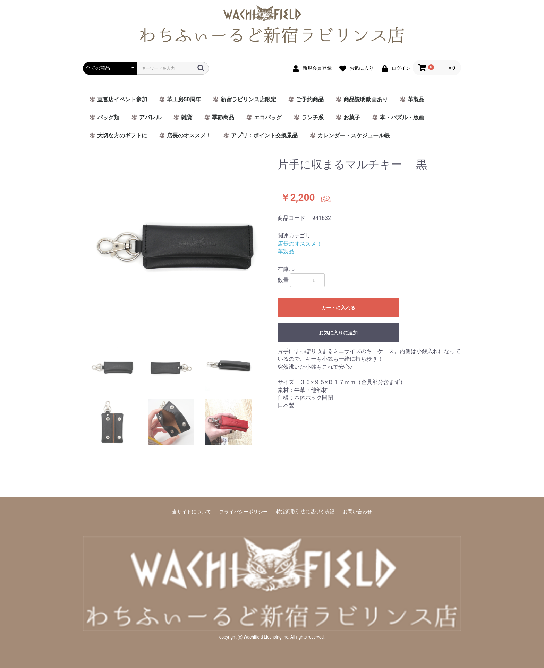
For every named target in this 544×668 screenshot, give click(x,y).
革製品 (416, 99)
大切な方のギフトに (122, 135)
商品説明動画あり (365, 99)
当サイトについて (191, 511)
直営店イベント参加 (122, 99)
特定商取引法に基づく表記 (305, 511)
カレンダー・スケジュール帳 (353, 135)
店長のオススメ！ (189, 135)
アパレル (150, 117)
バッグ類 (108, 117)
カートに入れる (338, 307)
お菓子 (351, 117)
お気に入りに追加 (338, 332)
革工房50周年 (184, 99)
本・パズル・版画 (402, 117)
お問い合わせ (357, 511)
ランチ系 (312, 117)
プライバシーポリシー (243, 511)
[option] (177, 246)
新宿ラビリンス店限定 (248, 99)
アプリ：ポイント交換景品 (264, 135)
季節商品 (223, 117)
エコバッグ (268, 117)
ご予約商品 (310, 99)
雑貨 (186, 117)
